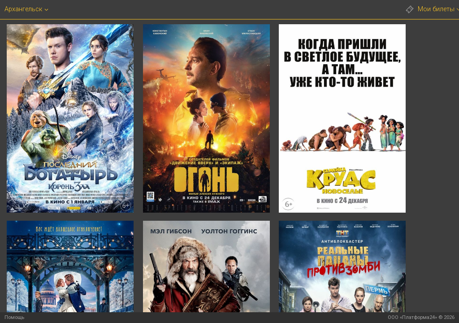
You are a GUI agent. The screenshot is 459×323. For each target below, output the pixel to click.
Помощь (14, 317)
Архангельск (23, 9)
